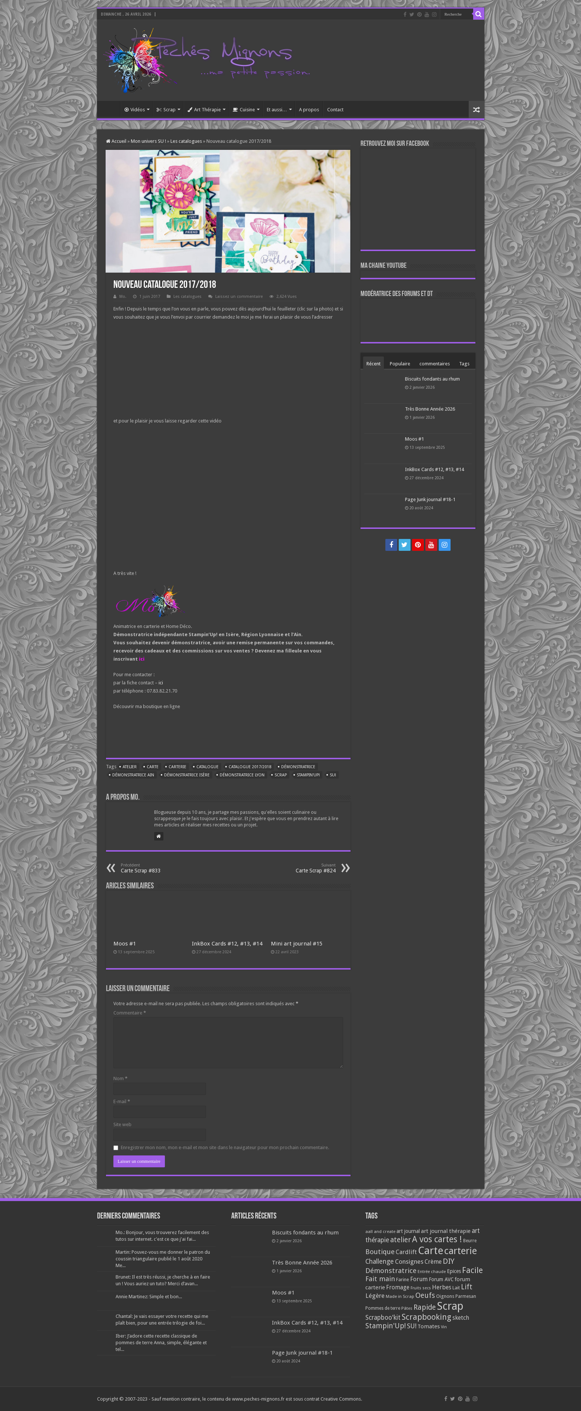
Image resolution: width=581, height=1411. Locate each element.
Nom (120, 1078)
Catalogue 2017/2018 (250, 766)
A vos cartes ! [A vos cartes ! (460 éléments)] (437, 1239)
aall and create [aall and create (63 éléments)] (380, 1231)
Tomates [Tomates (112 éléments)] (429, 1326)
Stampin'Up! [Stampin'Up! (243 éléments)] (385, 1326)
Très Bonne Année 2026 (430, 409)
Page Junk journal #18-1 (430, 499)
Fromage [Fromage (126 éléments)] (397, 1287)
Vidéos (134, 109)
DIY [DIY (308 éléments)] (448, 1261)
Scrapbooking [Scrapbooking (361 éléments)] (426, 1317)
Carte (153, 766)
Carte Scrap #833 (159, 868)
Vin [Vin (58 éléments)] (444, 1327)
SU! (333, 775)
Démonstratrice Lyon (242, 775)
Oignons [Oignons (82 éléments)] (445, 1296)
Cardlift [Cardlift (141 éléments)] (406, 1252)
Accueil (110, 108)
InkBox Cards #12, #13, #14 (227, 943)
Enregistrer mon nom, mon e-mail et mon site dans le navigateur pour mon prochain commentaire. (225, 1147)
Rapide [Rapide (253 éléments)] (425, 1307)
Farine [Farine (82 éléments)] (402, 1279)
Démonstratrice (298, 766)
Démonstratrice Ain (133, 775)
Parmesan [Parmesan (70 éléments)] (465, 1296)
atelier (130, 766)
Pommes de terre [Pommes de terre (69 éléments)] (382, 1308)
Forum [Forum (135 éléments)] (419, 1279)
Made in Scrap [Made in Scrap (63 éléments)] (400, 1296)
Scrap (166, 109)
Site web (122, 1124)
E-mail (121, 1101)
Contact (335, 109)
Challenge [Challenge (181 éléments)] (379, 1261)
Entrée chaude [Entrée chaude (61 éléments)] (432, 1271)
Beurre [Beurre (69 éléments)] (470, 1240)
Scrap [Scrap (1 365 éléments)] (450, 1306)
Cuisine (244, 109)
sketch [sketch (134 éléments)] (460, 1317)
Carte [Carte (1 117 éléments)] (430, 1250)
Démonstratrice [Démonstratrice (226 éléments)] (390, 1270)
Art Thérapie (204, 109)
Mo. (122, 296)
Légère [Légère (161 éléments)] (375, 1295)
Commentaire (129, 1013)
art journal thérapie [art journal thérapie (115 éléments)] (446, 1231)
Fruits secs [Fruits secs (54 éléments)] (421, 1288)
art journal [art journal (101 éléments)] (408, 1231)
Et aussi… (277, 109)
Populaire (400, 363)
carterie (177, 766)
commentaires (434, 363)
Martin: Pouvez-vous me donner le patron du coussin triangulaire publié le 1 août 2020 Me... (163, 1258)
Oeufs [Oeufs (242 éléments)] (425, 1295)
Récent (373, 363)
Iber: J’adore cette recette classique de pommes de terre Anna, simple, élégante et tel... (161, 1342)
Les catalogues (186, 141)
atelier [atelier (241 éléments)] (400, 1240)
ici (142, 659)
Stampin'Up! (308, 775)
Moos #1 (124, 943)
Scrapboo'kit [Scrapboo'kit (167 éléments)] (383, 1317)
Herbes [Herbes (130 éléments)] (441, 1287)
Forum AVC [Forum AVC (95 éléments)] (441, 1279)
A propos (309, 109)
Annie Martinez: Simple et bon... (149, 1296)
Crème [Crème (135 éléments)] (433, 1261)
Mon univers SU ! (148, 141)
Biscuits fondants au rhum (432, 379)
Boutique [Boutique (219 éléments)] (380, 1252)
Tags (464, 363)
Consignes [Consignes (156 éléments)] (409, 1261)
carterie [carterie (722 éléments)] (460, 1250)
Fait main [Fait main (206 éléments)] (380, 1279)
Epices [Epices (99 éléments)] (454, 1271)
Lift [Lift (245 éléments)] (466, 1287)
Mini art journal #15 (296, 943)
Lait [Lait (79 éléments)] (456, 1287)
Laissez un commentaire (239, 296)
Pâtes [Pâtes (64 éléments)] (406, 1308)
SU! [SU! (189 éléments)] (411, 1326)
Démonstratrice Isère (187, 775)
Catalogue (207, 766)
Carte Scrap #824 (298, 868)
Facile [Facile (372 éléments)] (472, 1270)
